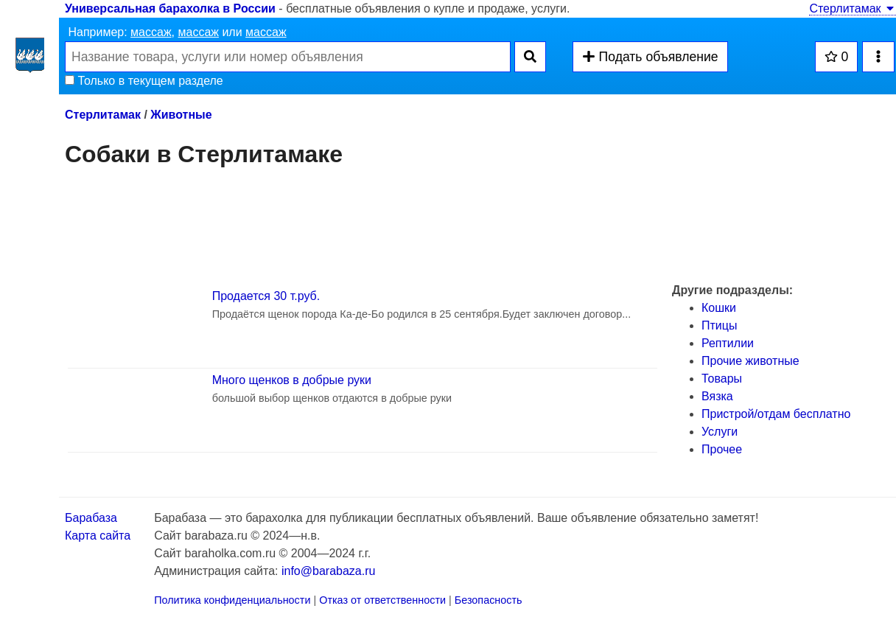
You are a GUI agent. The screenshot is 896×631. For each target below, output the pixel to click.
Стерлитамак (852, 8)
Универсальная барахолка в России (170, 8)
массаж (151, 32)
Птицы (719, 325)
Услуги (719, 431)
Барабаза (91, 518)
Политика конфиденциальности (232, 600)
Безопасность (488, 600)
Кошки (718, 307)
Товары (721, 378)
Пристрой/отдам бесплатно (775, 414)
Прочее (721, 449)
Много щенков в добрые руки (291, 380)
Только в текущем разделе (144, 80)
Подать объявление (650, 56)
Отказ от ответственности (382, 600)
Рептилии (727, 343)
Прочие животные (750, 361)
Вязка (717, 396)
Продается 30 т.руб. (266, 296)
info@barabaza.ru (328, 571)
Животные (180, 114)
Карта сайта (97, 535)
